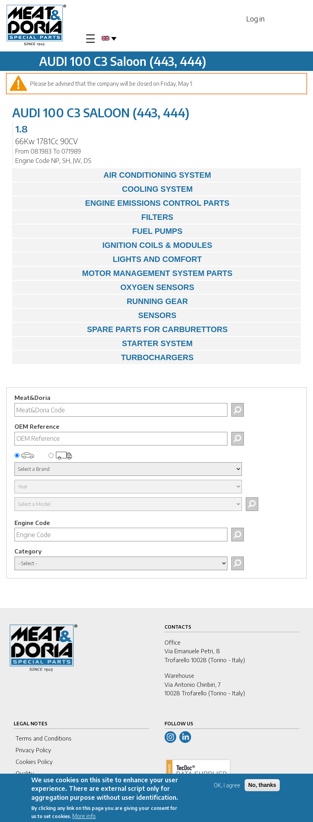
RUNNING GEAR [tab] (102, 301)
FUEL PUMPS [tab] (99, 231)
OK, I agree (227, 786)
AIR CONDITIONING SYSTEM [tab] (113, 175)
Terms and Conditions (44, 738)
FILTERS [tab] (94, 217)
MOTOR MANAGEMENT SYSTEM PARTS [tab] (124, 273)
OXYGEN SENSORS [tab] (105, 287)
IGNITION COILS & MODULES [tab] (114, 245)
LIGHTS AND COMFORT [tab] (109, 259)
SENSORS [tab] (96, 315)
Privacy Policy (33, 749)
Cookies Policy (34, 761)
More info (84, 816)
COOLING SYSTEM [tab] (104, 189)
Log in (255, 18)
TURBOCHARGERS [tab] (104, 357)
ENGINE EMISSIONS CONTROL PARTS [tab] (122, 203)
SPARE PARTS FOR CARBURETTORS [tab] (122, 329)
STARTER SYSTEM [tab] (104, 343)
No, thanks (262, 786)
